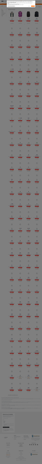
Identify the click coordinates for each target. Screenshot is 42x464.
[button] (34, 1)
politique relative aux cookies (13, 2)
